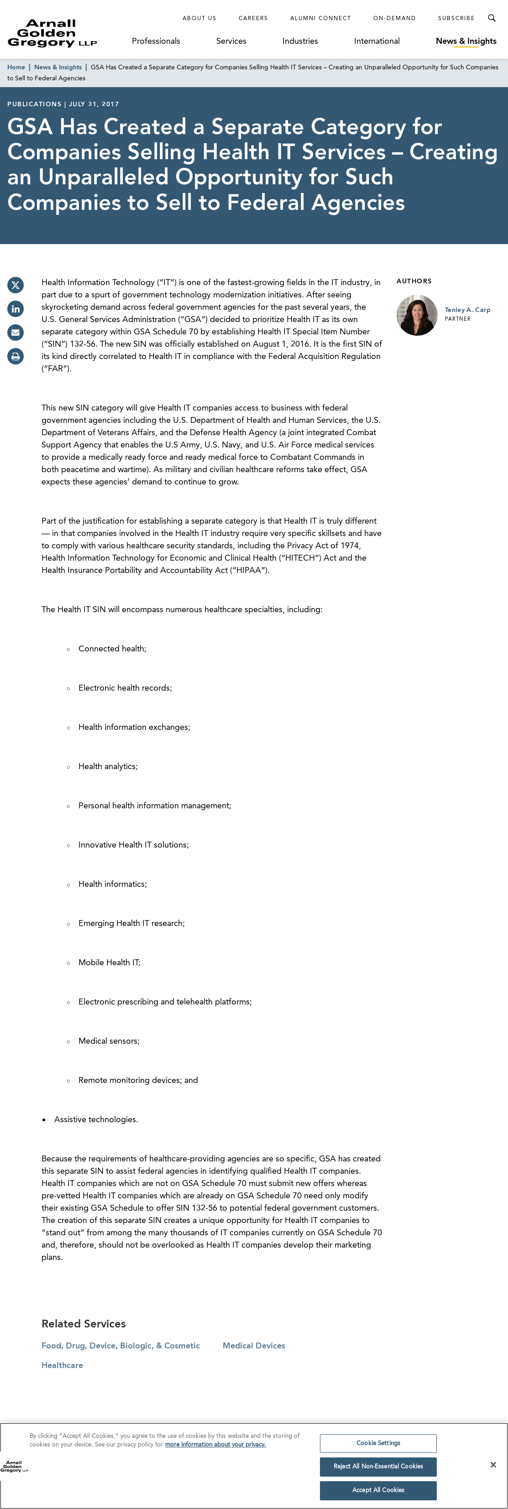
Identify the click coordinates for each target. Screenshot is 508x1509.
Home (16, 67)
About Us (200, 18)
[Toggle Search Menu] (491, 18)
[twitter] (15, 285)
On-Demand (394, 18)
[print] (15, 356)
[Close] (493, 1467)
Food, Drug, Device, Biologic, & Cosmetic (121, 1346)
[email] (15, 332)
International (377, 41)
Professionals (156, 41)
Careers (253, 18)
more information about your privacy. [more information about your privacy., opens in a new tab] (215, 1448)
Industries (300, 41)
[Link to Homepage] (67, 33)
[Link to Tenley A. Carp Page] (417, 315)
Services (231, 41)
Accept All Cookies (378, 1493)
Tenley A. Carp (468, 310)
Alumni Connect (320, 18)
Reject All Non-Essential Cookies (378, 1470)
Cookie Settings (378, 1446)
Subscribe (456, 18)
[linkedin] (15, 309)
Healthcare (62, 1366)
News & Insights (466, 41)
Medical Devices (254, 1346)
